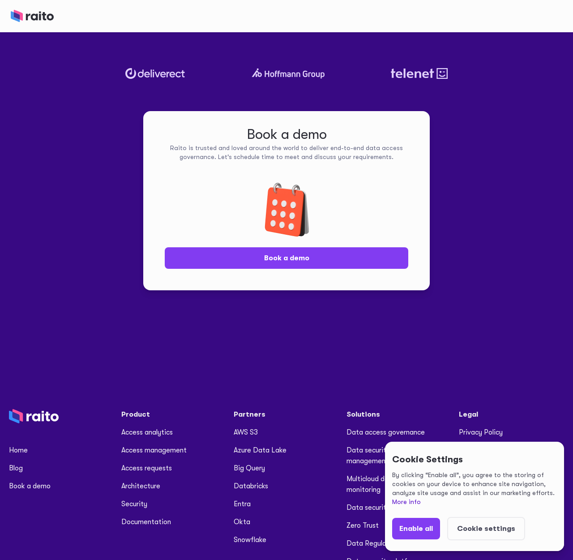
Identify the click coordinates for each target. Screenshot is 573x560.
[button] (416, 528)
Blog (16, 468)
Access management (154, 450)
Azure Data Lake (260, 450)
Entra (242, 504)
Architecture (140, 486)
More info (406, 501)
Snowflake (250, 540)
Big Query (249, 468)
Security (134, 504)
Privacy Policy (481, 432)
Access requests (146, 468)
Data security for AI (377, 508)
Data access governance (385, 432)
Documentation (146, 522)
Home (18, 450)
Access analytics (147, 432)
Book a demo (286, 258)
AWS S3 (246, 432)
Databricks (251, 486)
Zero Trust (362, 525)
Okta (242, 522)
